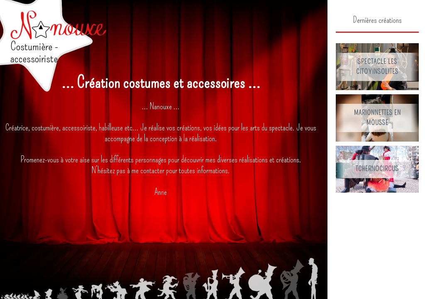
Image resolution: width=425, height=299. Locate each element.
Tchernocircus (377, 169)
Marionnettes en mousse (377, 118)
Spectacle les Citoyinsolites (377, 67)
